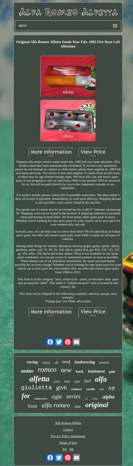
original (96, 405)
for (26, 396)
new (66, 369)
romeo (47, 369)
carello (90, 389)
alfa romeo (56, 405)
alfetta (39, 379)
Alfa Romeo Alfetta (68, 423)
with (101, 389)
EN (65, 449)
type (77, 381)
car (86, 398)
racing (32, 362)
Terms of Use (68, 442)
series (73, 396)
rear (67, 381)
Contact (68, 429)
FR (71, 449)
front (32, 406)
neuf (66, 361)
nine (77, 406)
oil (56, 362)
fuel (87, 381)
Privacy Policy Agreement (68, 436)
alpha (108, 397)
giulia (57, 381)
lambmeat (96, 371)
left (111, 388)
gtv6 (61, 387)
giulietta (36, 387)
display (46, 362)
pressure (104, 362)
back (79, 371)
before (95, 398)
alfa (101, 379)
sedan (27, 371)
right (56, 397)
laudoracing (84, 362)
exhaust (76, 389)
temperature (40, 398)
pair (112, 371)
